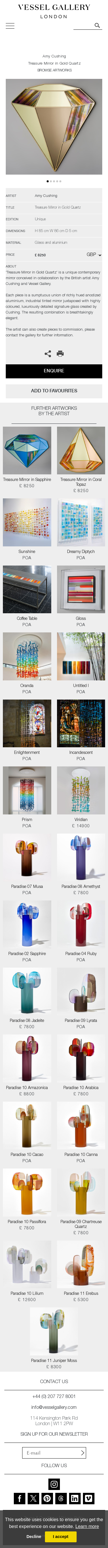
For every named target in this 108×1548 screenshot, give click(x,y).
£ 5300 (81, 1300)
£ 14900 (81, 826)
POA (26, 558)
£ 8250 (27, 486)
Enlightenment (27, 753)
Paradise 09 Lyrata (81, 1021)
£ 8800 (27, 1094)
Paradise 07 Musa (27, 887)
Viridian (81, 820)
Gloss (81, 619)
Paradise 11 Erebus (81, 1294)
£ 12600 (27, 1300)
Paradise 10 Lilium (27, 1294)
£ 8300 (54, 1367)
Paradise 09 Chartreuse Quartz (81, 1224)
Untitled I (81, 686)
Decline (33, 1536)
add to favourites (54, 391)
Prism (27, 820)
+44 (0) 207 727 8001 (54, 1397)
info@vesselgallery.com (54, 1408)
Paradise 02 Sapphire (27, 954)
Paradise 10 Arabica (80, 1088)
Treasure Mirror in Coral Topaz (81, 482)
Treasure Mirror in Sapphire (27, 480)
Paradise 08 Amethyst (81, 887)
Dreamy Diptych (81, 552)
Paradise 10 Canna (81, 1155)
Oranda (26, 686)
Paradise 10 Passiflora (27, 1222)
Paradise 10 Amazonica (27, 1088)
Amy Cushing (54, 57)
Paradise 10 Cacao (27, 1155)
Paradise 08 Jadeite (27, 1021)
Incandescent (81, 753)
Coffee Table (27, 619)
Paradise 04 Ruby (80, 954)
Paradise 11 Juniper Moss (54, 1361)
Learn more (87, 1526)
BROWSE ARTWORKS (54, 71)
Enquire (54, 370)
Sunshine (27, 552)
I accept (61, 1536)
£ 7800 (81, 893)
